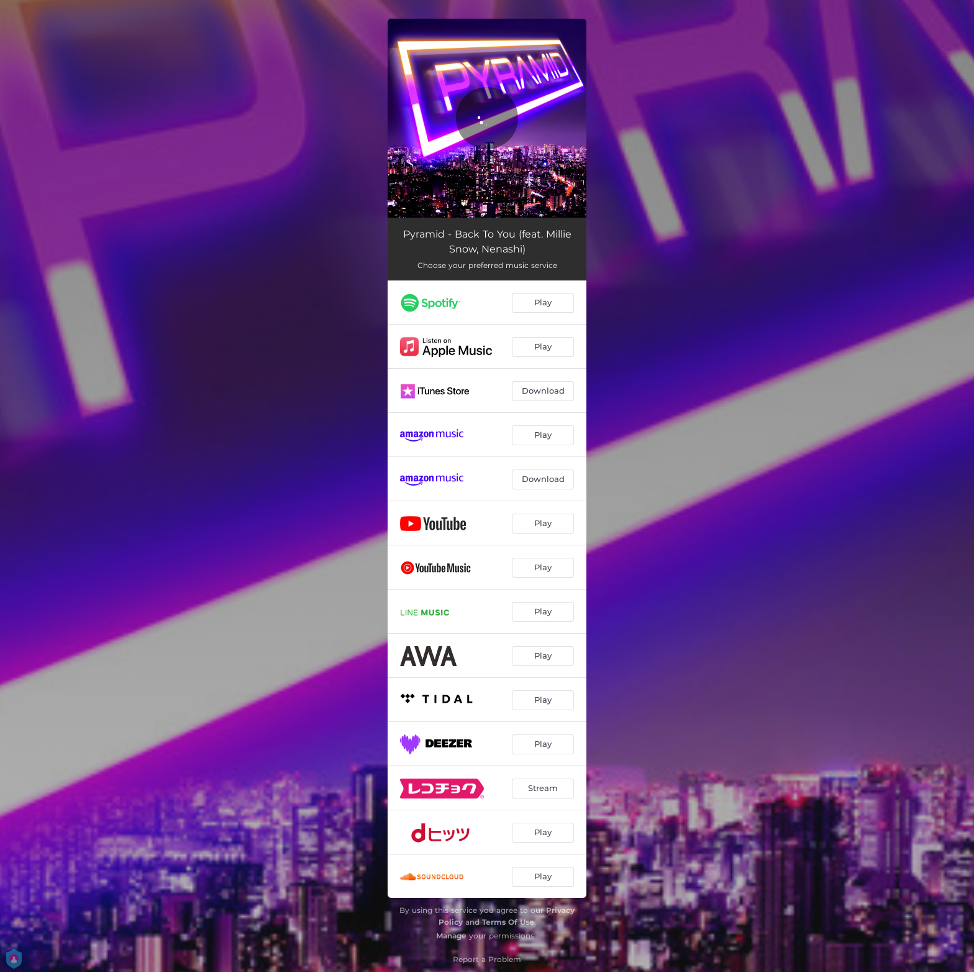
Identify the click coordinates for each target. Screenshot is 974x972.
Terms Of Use (508, 922)
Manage (451, 935)
